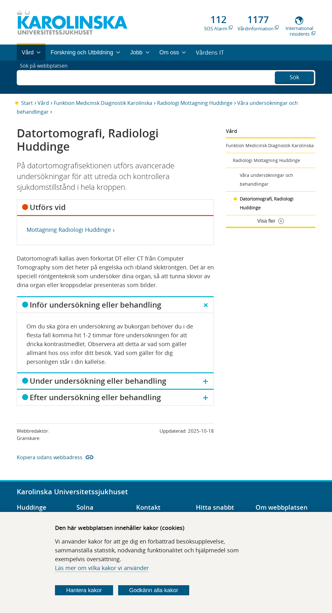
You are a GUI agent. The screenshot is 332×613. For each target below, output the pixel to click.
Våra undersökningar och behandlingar (266, 179)
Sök (294, 76)
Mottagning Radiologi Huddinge (69, 229)
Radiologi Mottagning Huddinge (194, 102)
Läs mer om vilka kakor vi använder (102, 568)
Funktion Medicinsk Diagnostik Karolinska (103, 102)
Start (27, 102)
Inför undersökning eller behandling (95, 304)
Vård (43, 102)
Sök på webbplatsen (46, 77)
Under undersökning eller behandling (98, 380)
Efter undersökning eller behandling (95, 397)
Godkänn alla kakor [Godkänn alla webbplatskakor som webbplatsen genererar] (153, 590)
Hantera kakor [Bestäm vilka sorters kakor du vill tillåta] (84, 590)
